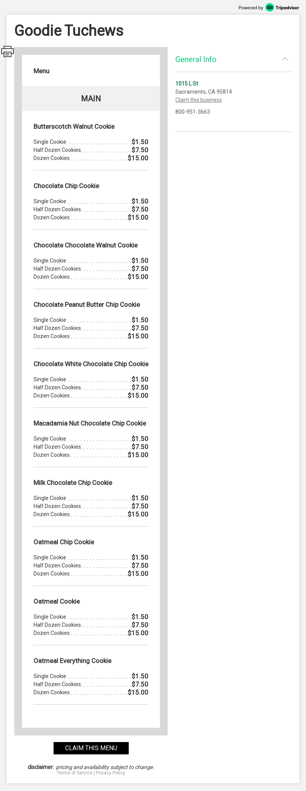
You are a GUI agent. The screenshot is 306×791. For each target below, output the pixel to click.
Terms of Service (74, 773)
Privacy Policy (110, 773)
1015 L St (186, 84)
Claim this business (198, 100)
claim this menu (91, 748)
